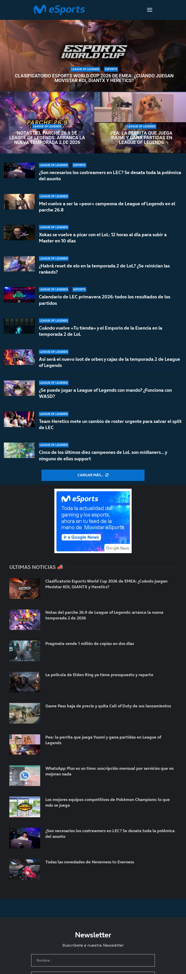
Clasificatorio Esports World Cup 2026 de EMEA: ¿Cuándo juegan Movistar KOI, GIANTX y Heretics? (94, 78)
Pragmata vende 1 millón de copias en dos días (89, 643)
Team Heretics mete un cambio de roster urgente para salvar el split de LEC (110, 424)
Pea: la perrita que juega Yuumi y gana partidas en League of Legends (142, 138)
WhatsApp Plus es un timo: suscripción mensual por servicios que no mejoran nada (109, 771)
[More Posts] (93, 475)
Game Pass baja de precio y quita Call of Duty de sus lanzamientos (108, 706)
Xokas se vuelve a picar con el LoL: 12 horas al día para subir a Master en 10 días (103, 237)
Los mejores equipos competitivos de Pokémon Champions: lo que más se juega (107, 802)
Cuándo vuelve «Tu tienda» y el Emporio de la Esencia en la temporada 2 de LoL (100, 333)
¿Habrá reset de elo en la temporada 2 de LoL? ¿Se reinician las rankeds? (104, 269)
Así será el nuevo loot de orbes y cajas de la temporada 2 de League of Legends (109, 363)
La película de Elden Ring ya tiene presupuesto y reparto (99, 674)
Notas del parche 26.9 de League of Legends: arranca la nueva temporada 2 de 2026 (47, 138)
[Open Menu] (149, 9)
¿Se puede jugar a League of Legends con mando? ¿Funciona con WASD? (105, 395)
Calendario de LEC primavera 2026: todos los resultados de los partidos (104, 300)
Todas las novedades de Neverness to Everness (89, 862)
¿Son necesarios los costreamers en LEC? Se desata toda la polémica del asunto (110, 175)
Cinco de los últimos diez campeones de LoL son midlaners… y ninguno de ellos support (103, 455)
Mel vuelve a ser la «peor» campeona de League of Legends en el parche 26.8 (107, 206)
